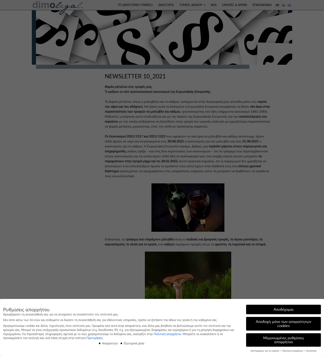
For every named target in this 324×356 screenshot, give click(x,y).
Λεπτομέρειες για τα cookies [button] (265, 350)
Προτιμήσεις (95, 337)
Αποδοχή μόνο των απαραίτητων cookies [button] (283, 322)
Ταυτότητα (311, 350)
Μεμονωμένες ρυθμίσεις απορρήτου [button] (283, 338)
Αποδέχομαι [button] (284, 308)
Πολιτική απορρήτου (167, 332)
